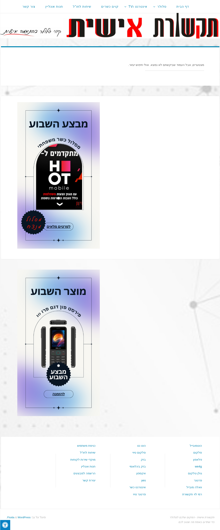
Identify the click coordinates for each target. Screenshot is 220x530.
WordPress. (18, 516)
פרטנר (198, 480)
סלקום (197, 452)
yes (143, 480)
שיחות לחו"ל (87, 452)
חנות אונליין (88, 466)
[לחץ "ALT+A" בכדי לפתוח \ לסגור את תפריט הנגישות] (5, 525)
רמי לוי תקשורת (192, 493)
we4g (198, 466)
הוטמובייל (196, 445)
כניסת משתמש (86, 445)
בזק (143, 459)
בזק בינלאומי (137, 466)
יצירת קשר (88, 480)
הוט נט (141, 445)
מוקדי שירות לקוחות (82, 459)
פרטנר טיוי (139, 493)
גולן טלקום (195, 473)
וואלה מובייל (194, 486)
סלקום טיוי (139, 452)
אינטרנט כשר (137, 486)
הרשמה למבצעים (84, 473)
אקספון (141, 473)
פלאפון (197, 459)
